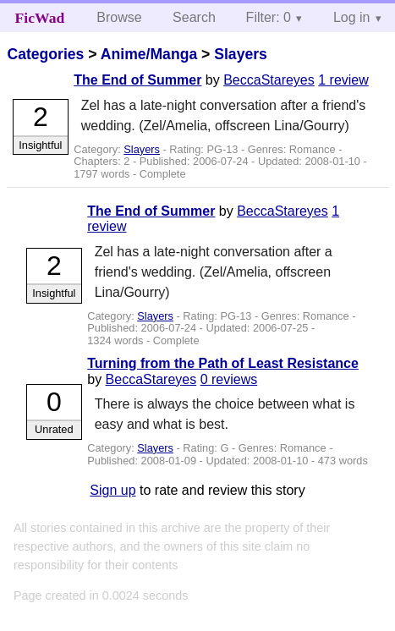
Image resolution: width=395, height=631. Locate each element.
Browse (118, 17)
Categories (45, 54)
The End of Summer (137, 80)
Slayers (240, 54)
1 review (343, 80)
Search (194, 17)
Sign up (112, 490)
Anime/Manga (149, 54)
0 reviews (229, 379)
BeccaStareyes (269, 80)
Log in (351, 17)
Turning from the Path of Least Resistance (223, 363)
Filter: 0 (268, 17)
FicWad (40, 17)
